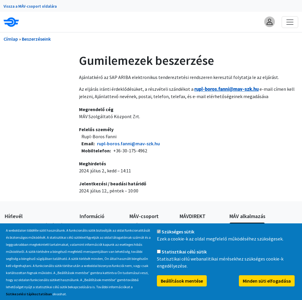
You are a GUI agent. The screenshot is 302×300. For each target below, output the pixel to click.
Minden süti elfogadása (267, 283)
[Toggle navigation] (290, 22)
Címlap (11, 39)
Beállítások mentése (182, 283)
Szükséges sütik (178, 234)
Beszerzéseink (36, 39)
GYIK (84, 225)
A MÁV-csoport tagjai (147, 225)
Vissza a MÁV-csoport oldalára (30, 6)
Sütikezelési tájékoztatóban (29, 296)
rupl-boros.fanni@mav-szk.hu (128, 143)
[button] (269, 22)
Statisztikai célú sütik (184, 254)
